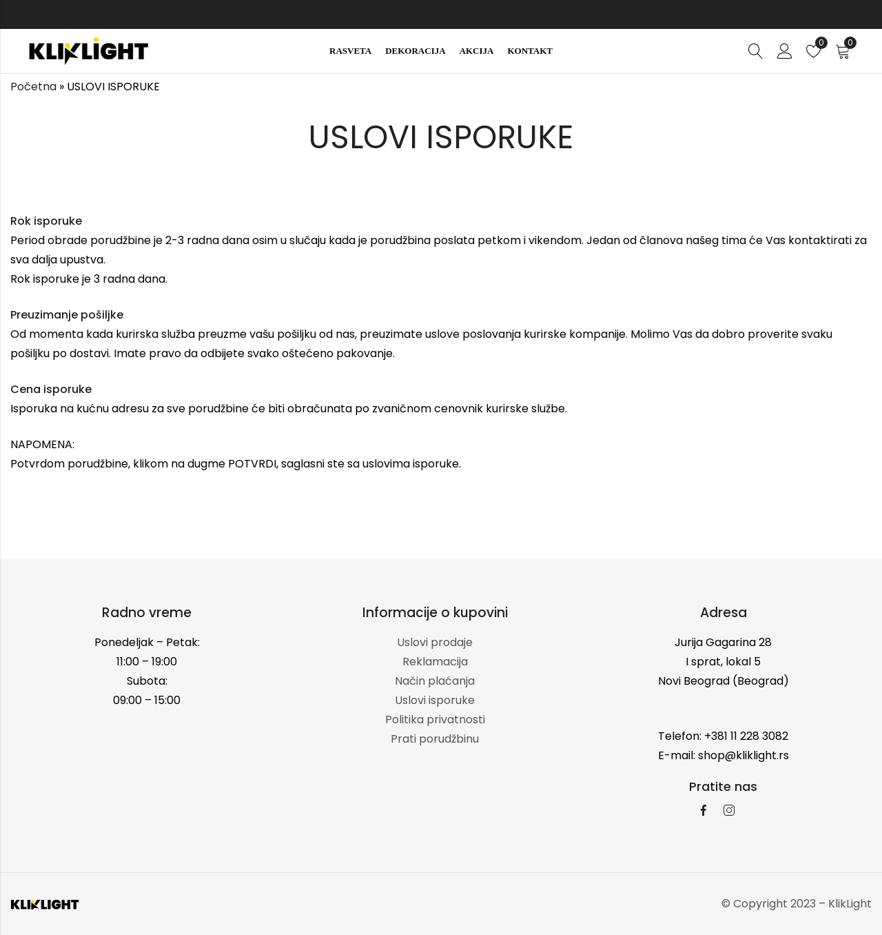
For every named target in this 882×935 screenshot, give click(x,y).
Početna (33, 86)
